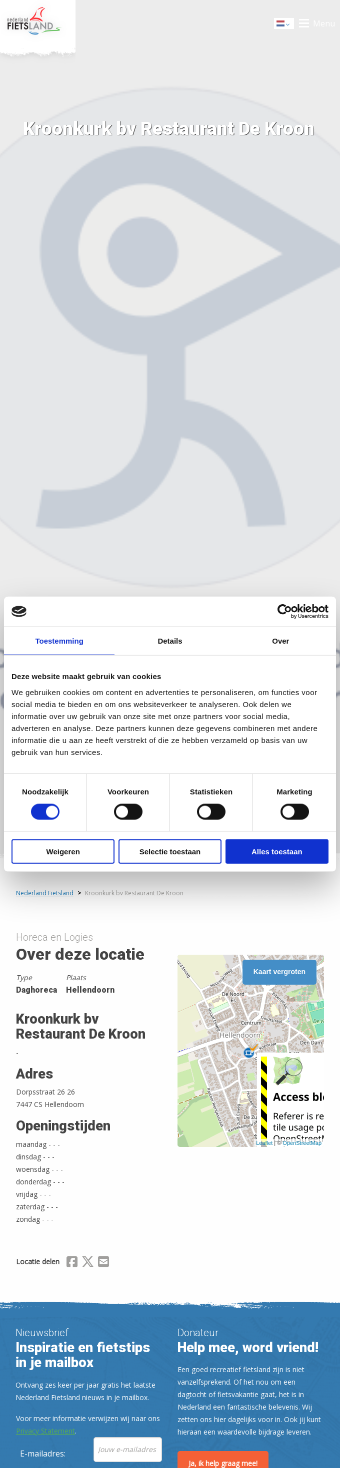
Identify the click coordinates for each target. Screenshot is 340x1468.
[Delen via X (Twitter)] (88, 1263)
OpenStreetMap (302, 1143)
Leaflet (264, 1143)
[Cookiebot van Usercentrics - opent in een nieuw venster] (284, 611)
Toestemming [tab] (59, 641)
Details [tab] (170, 641)
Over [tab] (280, 641)
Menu (324, 23)
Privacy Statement (45, 1431)
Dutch (284, 24)
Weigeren (63, 851)
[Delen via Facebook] (72, 1263)
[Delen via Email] (103, 1263)
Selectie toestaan (170, 851)
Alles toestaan (277, 851)
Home (38, 23)
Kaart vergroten (280, 972)
